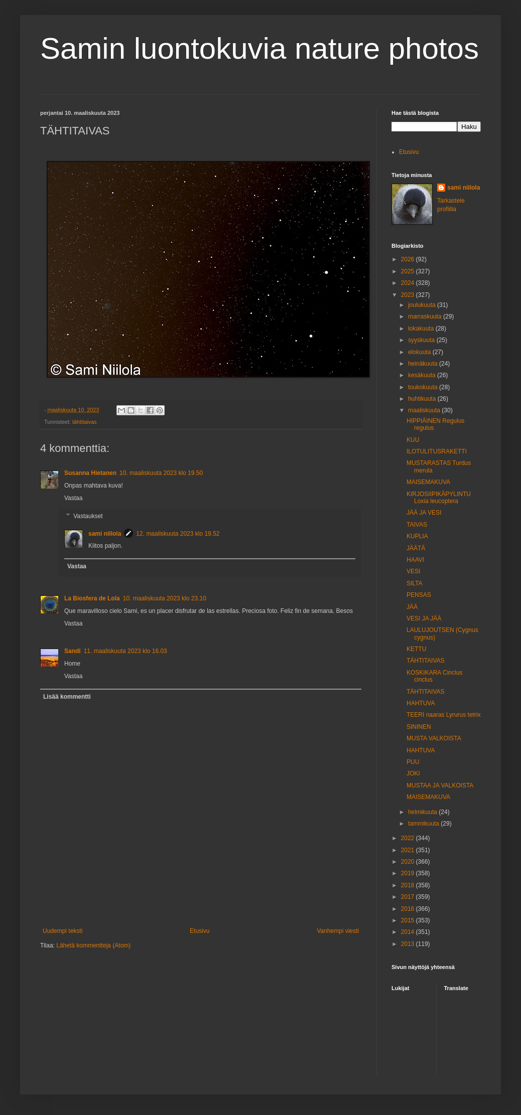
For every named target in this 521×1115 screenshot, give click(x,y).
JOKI (413, 773)
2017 (408, 896)
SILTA (415, 583)
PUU (413, 761)
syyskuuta (422, 340)
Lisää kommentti (67, 696)
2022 (408, 838)
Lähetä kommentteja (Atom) (93, 945)
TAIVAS (417, 524)
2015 (408, 920)
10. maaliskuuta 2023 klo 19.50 (161, 472)
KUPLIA (417, 536)
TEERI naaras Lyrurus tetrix (444, 714)
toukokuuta (423, 387)
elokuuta (420, 352)
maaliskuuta (425, 410)
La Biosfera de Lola (92, 598)
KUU (413, 439)
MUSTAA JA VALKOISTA (440, 785)
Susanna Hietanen (90, 472)
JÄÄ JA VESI (424, 512)
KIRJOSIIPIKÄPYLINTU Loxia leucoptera (439, 498)
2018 (408, 885)
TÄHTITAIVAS (426, 660)
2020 (408, 861)
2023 (408, 294)
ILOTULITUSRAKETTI (437, 451)
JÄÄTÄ (416, 548)
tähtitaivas (84, 422)
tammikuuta (424, 823)
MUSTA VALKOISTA (434, 738)
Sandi (72, 651)
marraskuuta (425, 316)
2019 (408, 873)
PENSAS (419, 594)
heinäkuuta (423, 363)
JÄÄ (412, 606)
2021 (408, 850)
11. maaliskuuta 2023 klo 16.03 (125, 651)
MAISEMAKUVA (428, 482)
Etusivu (199, 930)
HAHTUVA (421, 703)
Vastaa (73, 498)
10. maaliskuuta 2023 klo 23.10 (164, 598)
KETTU (416, 649)
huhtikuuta (423, 398)
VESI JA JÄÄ (424, 618)
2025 (408, 271)
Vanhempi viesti (338, 930)
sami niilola (104, 533)
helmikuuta (423, 812)
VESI (413, 571)
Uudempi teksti (62, 930)
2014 (408, 931)
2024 (408, 282)
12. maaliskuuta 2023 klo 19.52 (177, 533)
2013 (408, 943)
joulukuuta (422, 304)
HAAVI (415, 559)
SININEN (419, 726)
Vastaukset (87, 516)
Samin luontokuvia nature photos (259, 48)
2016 (408, 908)
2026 (408, 259)
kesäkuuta (422, 375)
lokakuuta (422, 328)
